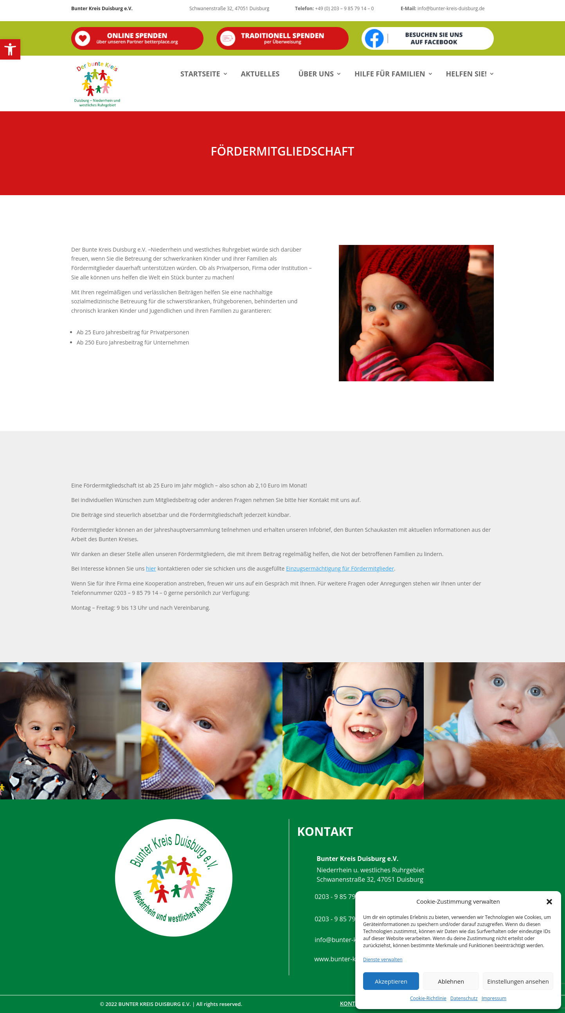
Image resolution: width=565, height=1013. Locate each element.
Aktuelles (260, 73)
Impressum (494, 998)
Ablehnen (451, 981)
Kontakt (352, 1003)
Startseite (200, 73)
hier (151, 568)
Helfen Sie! (466, 73)
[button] (10, 49)
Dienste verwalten (383, 959)
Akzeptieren (391, 981)
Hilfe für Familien (389, 73)
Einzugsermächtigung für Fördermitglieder (340, 568)
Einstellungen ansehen (518, 981)
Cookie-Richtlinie (428, 998)
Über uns (316, 73)
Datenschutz (464, 998)
